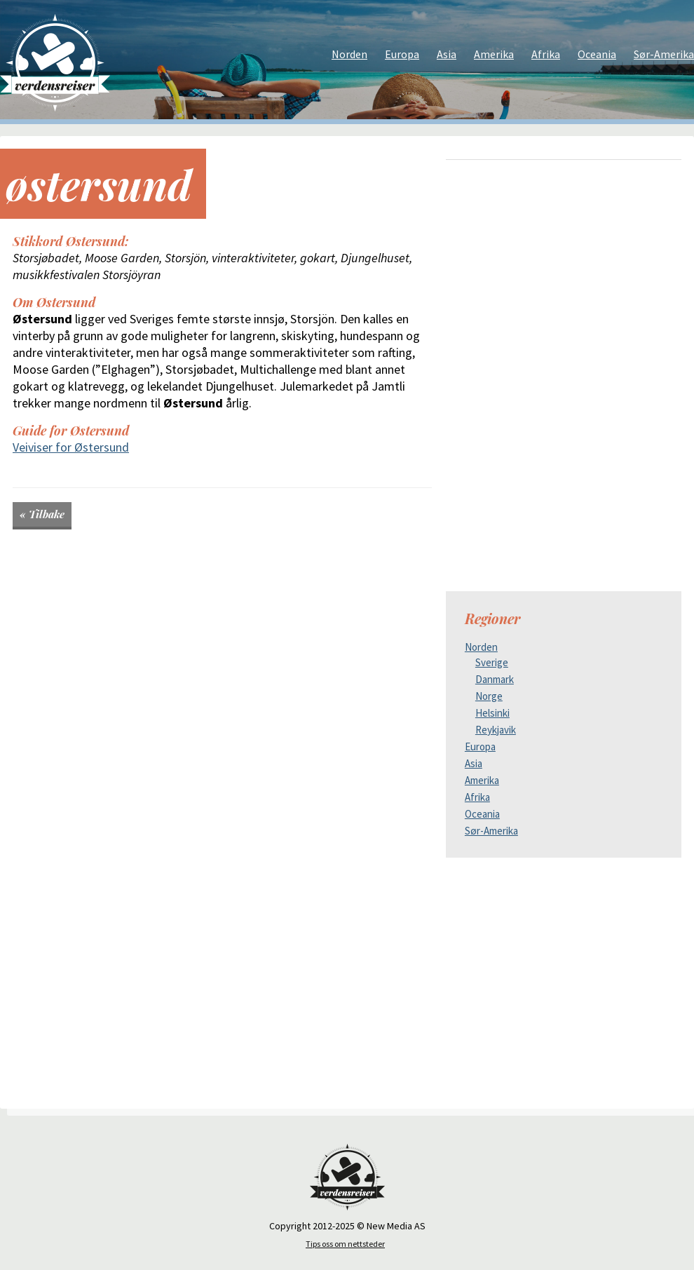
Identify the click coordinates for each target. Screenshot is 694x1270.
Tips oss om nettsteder (345, 1243)
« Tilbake (42, 514)
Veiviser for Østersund (71, 447)
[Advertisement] (563, 268)
